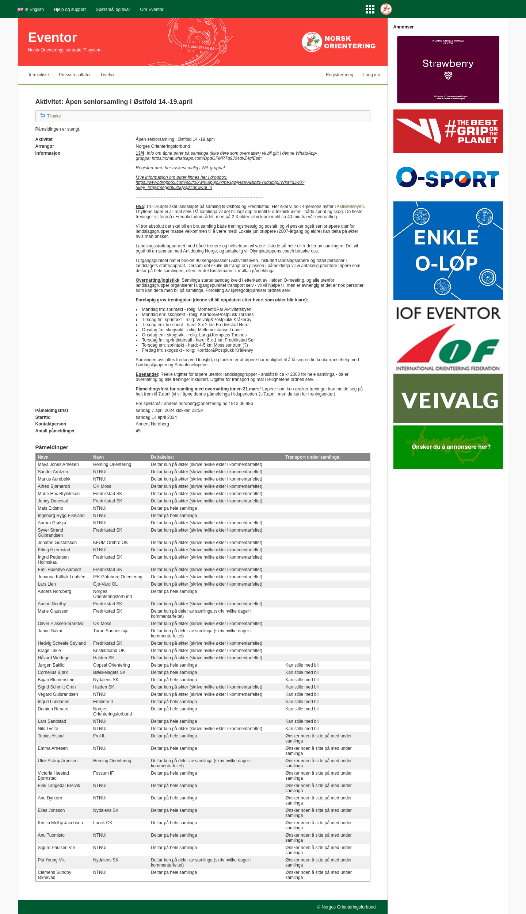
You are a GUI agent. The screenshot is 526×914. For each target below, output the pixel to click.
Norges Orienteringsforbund (348, 907)
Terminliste (38, 74)
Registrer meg (339, 74)
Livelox (107, 74)
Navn (43, 457)
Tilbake (54, 116)
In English (34, 9)
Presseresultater (75, 74)
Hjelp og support (69, 9)
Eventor (52, 37)
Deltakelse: (162, 457)
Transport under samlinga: (312, 457)
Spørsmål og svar (113, 9)
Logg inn (371, 74)
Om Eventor (152, 9)
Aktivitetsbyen (350, 206)
